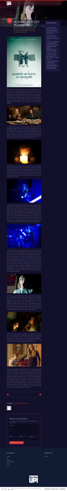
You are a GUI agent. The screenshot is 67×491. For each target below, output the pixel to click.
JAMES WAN (21, 30)
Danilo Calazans (18, 27)
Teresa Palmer (16, 32)
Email (21, 436)
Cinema (8, 456)
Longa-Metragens (30, 27)
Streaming (9, 460)
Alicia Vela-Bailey (17, 29)
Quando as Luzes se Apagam (30, 30)
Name (10, 436)
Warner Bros (24, 32)
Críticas (24, 27)
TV (7, 458)
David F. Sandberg (24, 29)
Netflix (8, 465)
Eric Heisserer (16, 30)
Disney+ (8, 463)
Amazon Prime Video (11, 461)
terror (20, 32)
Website (31, 436)
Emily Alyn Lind (31, 29)
